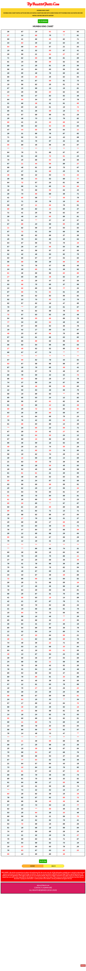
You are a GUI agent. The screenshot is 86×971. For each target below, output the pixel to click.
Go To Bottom (43, 21)
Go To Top (43, 936)
